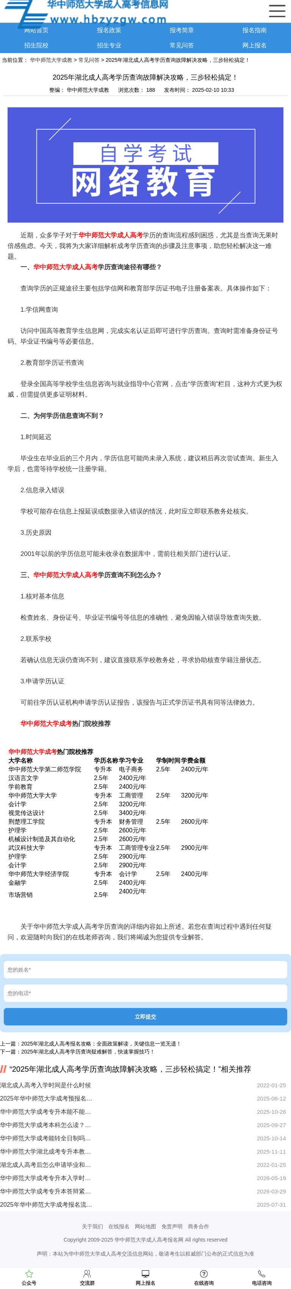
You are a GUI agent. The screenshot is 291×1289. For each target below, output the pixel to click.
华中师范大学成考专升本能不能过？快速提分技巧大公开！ (46, 1111)
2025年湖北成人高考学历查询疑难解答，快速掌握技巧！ (88, 1052)
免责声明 (172, 1226)
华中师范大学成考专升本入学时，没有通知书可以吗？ (46, 1178)
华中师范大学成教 (51, 60)
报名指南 (254, 30)
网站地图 (145, 1226)
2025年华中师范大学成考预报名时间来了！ (46, 1098)
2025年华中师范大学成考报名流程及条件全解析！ (46, 1204)
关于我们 (92, 1226)
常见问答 (182, 45)
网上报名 (254, 45)
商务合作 (198, 1226)
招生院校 (36, 45)
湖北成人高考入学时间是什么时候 (45, 1085)
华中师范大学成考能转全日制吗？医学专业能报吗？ (46, 1138)
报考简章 (182, 30)
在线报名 (119, 1226)
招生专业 (109, 45)
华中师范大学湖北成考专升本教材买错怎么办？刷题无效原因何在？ (46, 1151)
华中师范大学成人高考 (110, 235)
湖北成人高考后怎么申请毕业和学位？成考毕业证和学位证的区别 (46, 1165)
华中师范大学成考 (46, 723)
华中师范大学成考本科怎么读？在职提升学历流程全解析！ (46, 1125)
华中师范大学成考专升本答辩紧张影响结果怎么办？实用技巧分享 (46, 1191)
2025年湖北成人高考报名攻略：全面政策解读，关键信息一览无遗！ (101, 1044)
